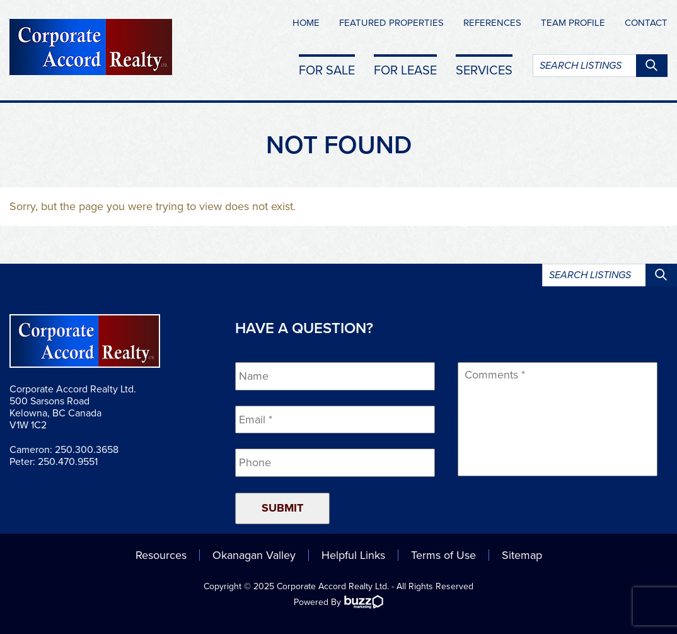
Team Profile (573, 22)
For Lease (405, 70)
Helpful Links (353, 555)
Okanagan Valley (254, 555)
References (492, 22)
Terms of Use (443, 555)
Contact (646, 22)
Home (306, 22)
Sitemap (522, 555)
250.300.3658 (87, 449)
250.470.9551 (68, 461)
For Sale (327, 70)
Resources (161, 555)
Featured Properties (391, 22)
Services (484, 70)
